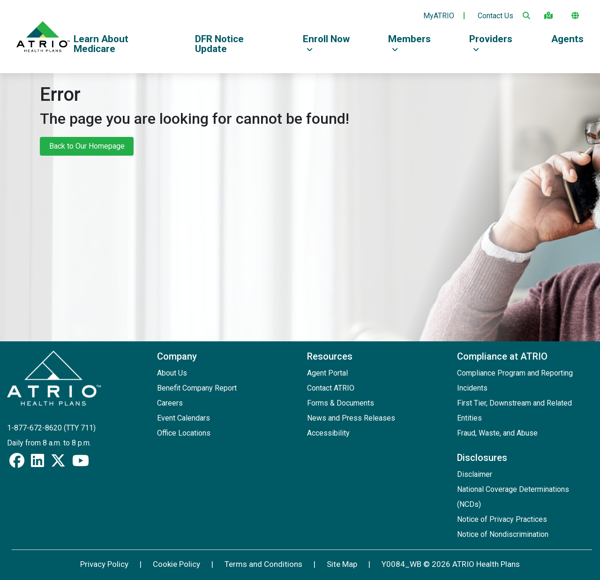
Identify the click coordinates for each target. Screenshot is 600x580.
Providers (490, 43)
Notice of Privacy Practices (502, 519)
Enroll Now (326, 43)
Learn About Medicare (101, 43)
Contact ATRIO (330, 388)
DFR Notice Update (219, 43)
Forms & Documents (340, 403)
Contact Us (495, 16)
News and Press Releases (351, 418)
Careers (170, 403)
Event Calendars (183, 418)
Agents (567, 39)
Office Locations (183, 433)
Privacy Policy (104, 564)
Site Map (342, 564)
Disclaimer (474, 474)
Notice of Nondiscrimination (502, 534)
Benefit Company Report (197, 388)
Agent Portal (327, 373)
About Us (172, 373)
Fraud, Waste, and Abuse (497, 433)
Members (409, 43)
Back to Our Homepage (87, 146)
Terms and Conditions (263, 564)
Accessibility (328, 433)
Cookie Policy (176, 564)
